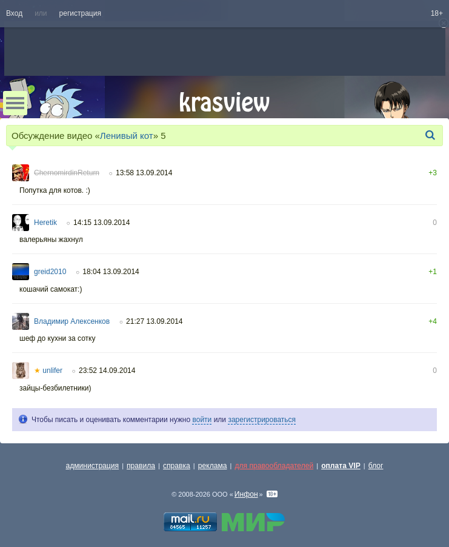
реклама (212, 465)
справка (176, 465)
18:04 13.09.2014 (110, 271)
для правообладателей (273, 465)
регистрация (80, 13)
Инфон (246, 494)
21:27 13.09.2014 (154, 321)
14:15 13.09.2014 (101, 222)
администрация (92, 465)
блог (376, 465)
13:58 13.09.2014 (144, 173)
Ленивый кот (126, 135)
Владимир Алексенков (72, 321)
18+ (437, 13)
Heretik (45, 222)
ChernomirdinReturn (66, 173)
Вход (14, 13)
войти (201, 419)
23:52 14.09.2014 (107, 370)
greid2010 (50, 271)
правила (141, 465)
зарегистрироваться (262, 419)
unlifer (48, 370)
